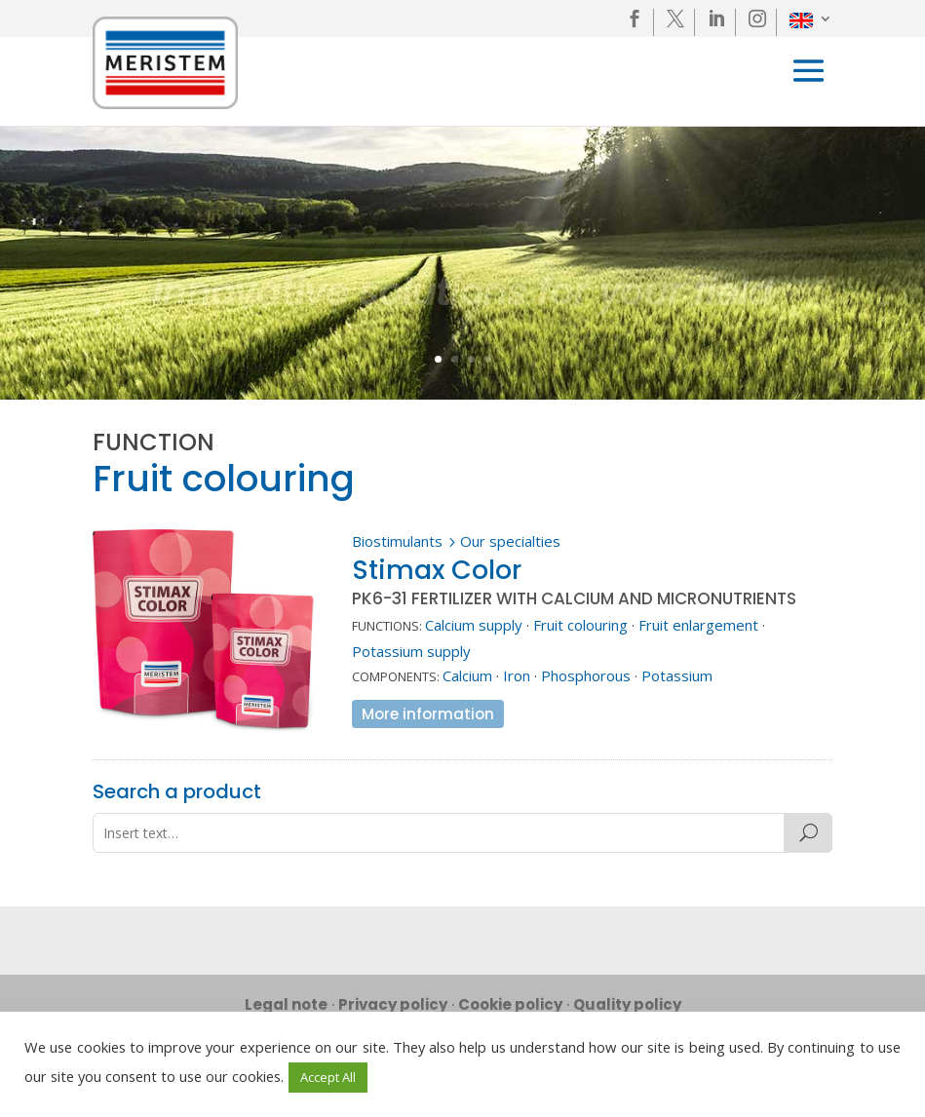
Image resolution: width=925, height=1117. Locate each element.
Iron (516, 675)
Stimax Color (436, 570)
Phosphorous (586, 675)
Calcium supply (473, 625)
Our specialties (510, 541)
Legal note (286, 1004)
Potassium (677, 675)
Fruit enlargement (698, 625)
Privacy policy (392, 1004)
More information (428, 714)
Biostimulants (397, 541)
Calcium (467, 675)
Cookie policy (510, 1004)
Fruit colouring (580, 625)
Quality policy (627, 1004)
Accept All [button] (328, 1077)
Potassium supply (411, 651)
